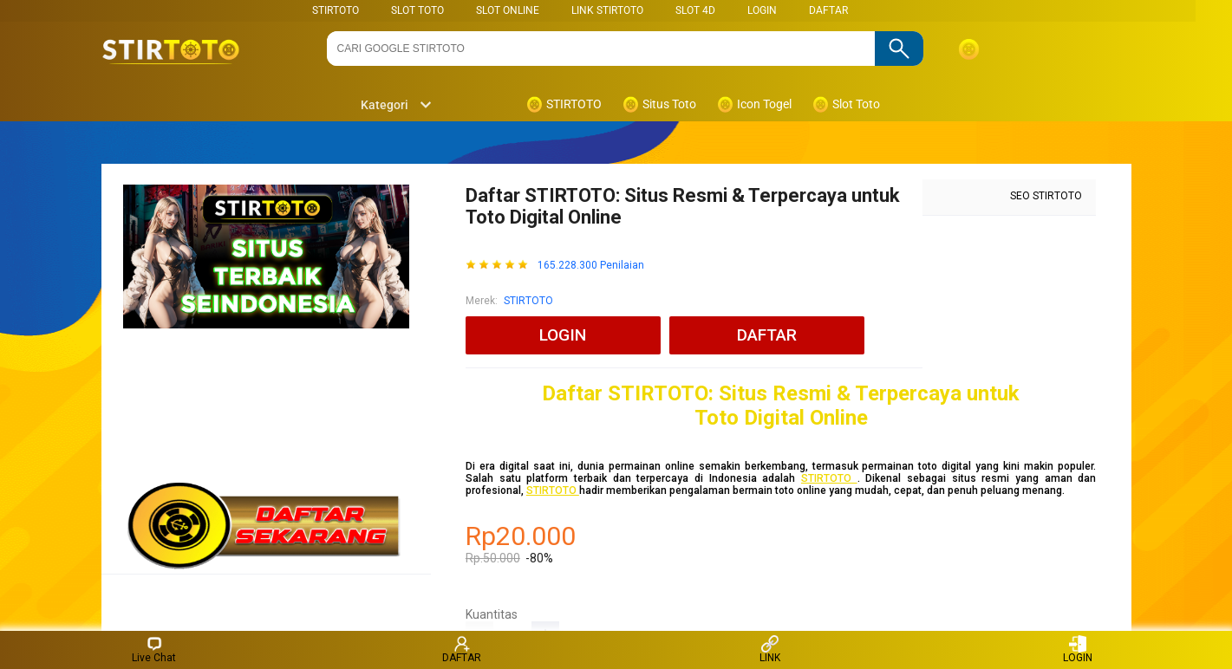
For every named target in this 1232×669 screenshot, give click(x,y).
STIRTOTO (335, 10)
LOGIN (762, 10)
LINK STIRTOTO (607, 10)
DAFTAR (828, 10)
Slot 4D (695, 10)
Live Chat (154, 649)
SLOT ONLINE (507, 10)
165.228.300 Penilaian (591, 265)
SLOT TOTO (417, 10)
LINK (769, 649)
